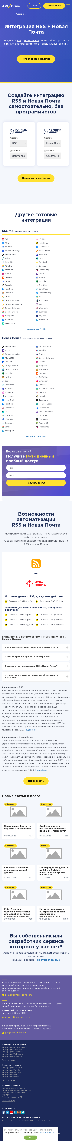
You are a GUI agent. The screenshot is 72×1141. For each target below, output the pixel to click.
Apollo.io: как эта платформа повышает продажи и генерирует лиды (53, 829)
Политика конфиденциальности (16, 1090)
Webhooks (43, 308)
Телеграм (43, 319)
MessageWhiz (45, 251)
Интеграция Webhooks (12, 1054)
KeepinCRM (10, 323)
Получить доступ (36, 483)
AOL (7, 243)
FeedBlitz (9, 293)
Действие (15, 151)
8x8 (6, 239)
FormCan (9, 415)
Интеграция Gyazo (10, 1076)
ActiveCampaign (12, 251)
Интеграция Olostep (11, 1072)
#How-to (45, 846)
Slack (41, 296)
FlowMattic (44, 408)
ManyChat (9, 400)
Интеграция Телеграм (12, 1050)
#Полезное (10, 804)
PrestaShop (44, 270)
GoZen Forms (45, 346)
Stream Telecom (46, 388)
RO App (42, 277)
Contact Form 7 (12, 369)
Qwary (42, 354)
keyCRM (42, 316)
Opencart (43, 266)
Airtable (8, 266)
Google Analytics (12, 300)
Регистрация (54, 6)
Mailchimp (43, 243)
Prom (41, 273)
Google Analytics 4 (13, 304)
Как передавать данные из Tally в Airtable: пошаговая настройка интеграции (53, 871)
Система (14, 138)
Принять (30, 1137)
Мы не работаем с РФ (12, 1097)
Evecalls (8, 285)
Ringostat (43, 365)
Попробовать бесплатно (36, 59)
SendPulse (43, 289)
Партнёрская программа (13, 1092)
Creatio (8, 277)
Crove (7, 281)
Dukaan (42, 385)
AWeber (8, 247)
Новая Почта (31, 41)
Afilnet (8, 258)
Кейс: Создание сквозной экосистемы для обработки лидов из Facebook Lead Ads (17, 912)
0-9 (51, 1120)
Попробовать (36, 781)
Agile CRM (9, 262)
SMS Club (43, 285)
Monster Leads (45, 404)
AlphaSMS (9, 270)
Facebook (9, 289)
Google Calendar (12, 308)
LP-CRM (42, 239)
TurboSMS (43, 300)
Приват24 (43, 423)
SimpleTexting (45, 293)
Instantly (9, 319)
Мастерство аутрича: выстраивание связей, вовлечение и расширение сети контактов (52, 912)
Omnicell (43, 262)
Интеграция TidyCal (11, 1070)
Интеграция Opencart (12, 1056)
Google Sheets (11, 312)
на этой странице (48, 960)
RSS (19, 41)
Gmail (7, 296)
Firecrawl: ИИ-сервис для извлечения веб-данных (16, 870)
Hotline (8, 377)
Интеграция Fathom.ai (12, 1068)
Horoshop (43, 369)
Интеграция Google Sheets (14, 1047)
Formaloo (43, 419)
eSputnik (43, 312)
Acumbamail (10, 254)
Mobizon (43, 254)
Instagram (9, 316)
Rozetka (42, 281)
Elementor (9, 392)
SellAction (43, 377)
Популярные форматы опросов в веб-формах (17, 827)
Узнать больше (47, 1132)
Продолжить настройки (36, 178)
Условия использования (13, 1088)
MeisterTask (44, 247)
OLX (41, 258)
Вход (34, 6)
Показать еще (8, 1060)
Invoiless (9, 388)
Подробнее (31, 730)
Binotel (8, 273)
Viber (41, 304)
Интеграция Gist (9, 1074)
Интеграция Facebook (12, 1052)
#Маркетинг (46, 804)
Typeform (43, 400)
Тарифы (6, 1095)
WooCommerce (46, 411)
